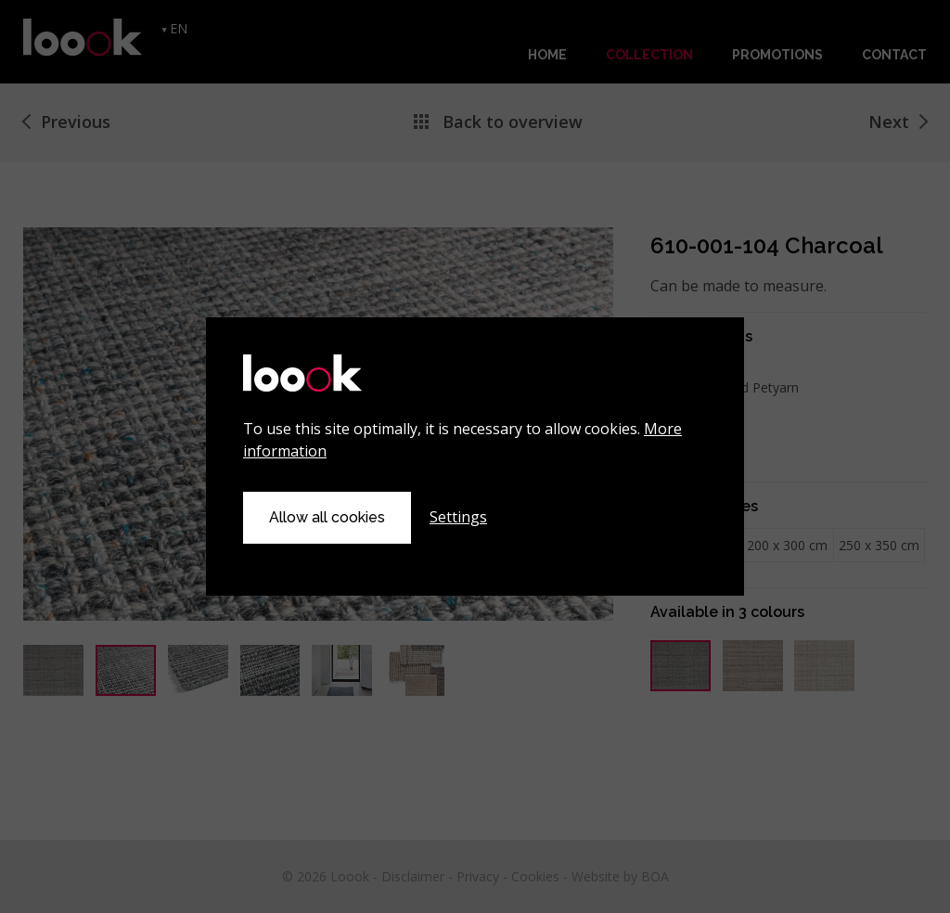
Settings (458, 517)
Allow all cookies (327, 517)
